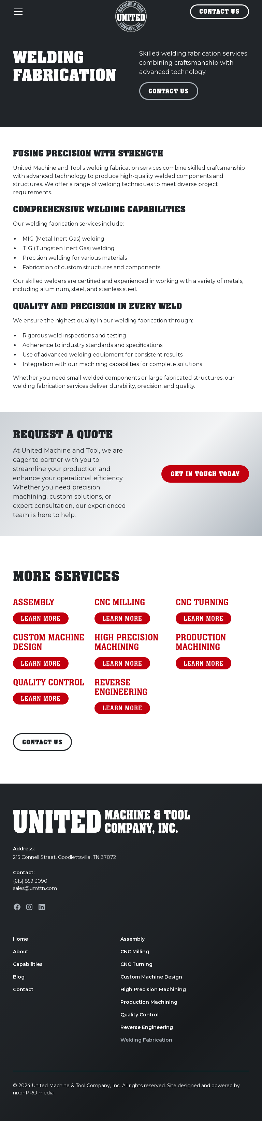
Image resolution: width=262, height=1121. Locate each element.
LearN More (41, 618)
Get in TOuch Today (205, 474)
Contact (23, 989)
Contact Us (219, 11)
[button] (59, 11)
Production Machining (148, 1002)
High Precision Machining (153, 989)
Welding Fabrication (146, 1040)
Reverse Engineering (146, 1027)
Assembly (132, 939)
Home (20, 939)
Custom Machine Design (151, 977)
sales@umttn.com (35, 888)
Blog (19, 977)
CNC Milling (134, 952)
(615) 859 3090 (30, 881)
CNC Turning (136, 964)
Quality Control (139, 1015)
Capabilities (28, 964)
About (20, 952)
